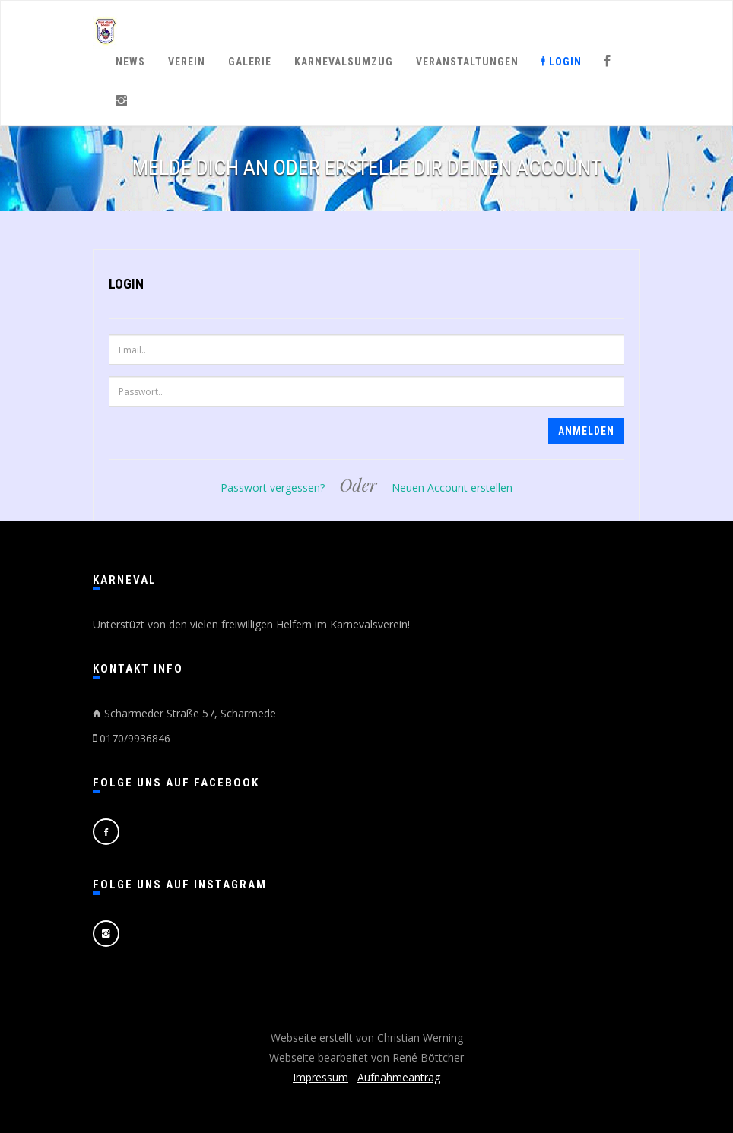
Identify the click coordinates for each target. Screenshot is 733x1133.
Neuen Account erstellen (452, 487)
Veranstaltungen (467, 61)
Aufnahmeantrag (398, 1077)
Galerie (249, 61)
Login (561, 61)
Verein (186, 61)
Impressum (320, 1077)
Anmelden (586, 431)
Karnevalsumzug (343, 61)
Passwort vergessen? (273, 487)
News (130, 61)
